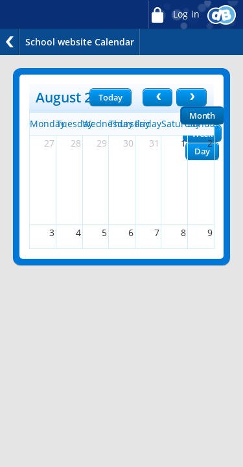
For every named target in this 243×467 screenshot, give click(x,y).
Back (9, 42)
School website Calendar (79, 42)
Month (202, 115)
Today (110, 97)
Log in (174, 15)
